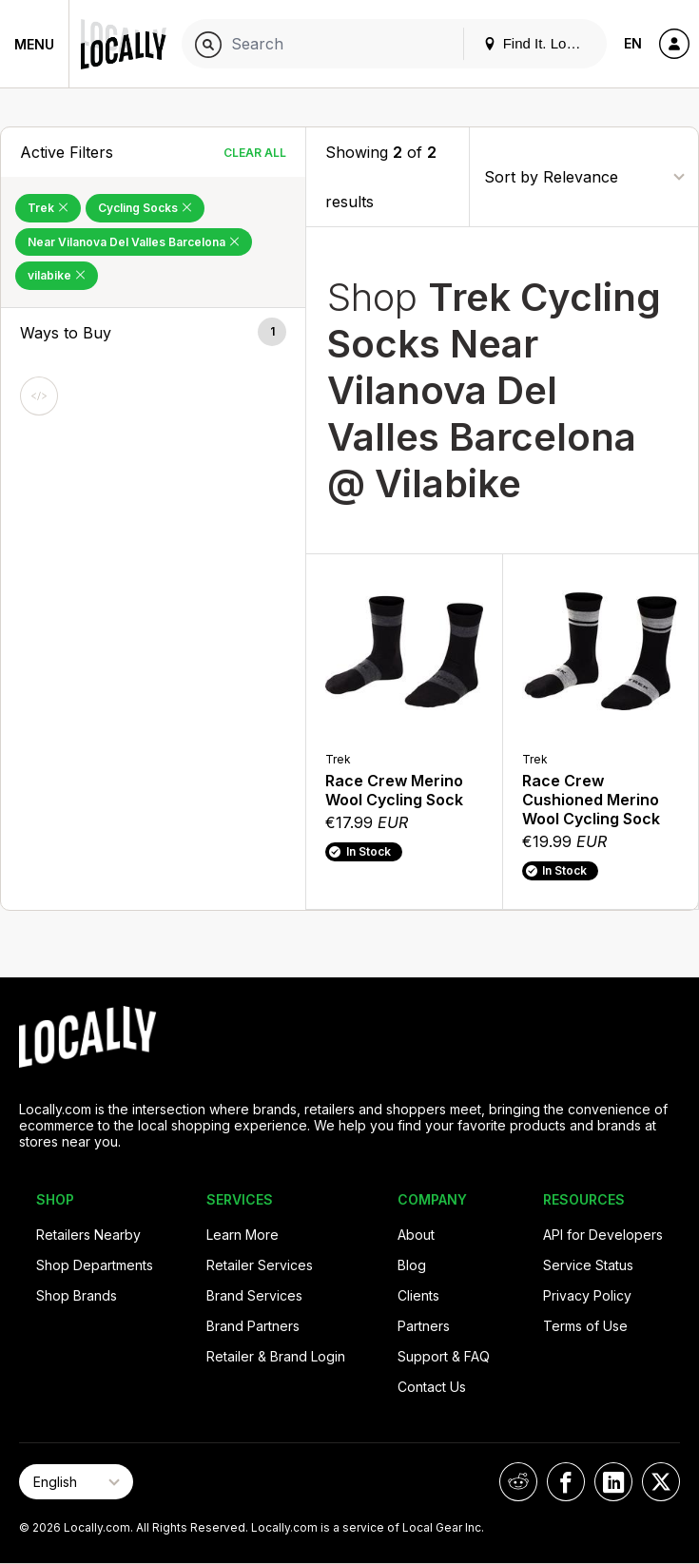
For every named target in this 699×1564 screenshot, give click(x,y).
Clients (418, 1295)
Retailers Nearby (88, 1234)
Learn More (242, 1234)
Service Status (588, 1265)
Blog (412, 1265)
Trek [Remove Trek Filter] (48, 208)
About (416, 1234)
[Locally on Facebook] (566, 1481)
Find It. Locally (539, 43)
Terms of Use (585, 1326)
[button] (153, 332)
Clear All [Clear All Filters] (254, 152)
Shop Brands (76, 1295)
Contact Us (432, 1387)
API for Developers (603, 1234)
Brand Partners (253, 1326)
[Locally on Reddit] (518, 1481)
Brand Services (254, 1295)
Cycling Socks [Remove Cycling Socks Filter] (145, 208)
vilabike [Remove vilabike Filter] (57, 275)
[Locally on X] (661, 1481)
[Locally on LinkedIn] (613, 1481)
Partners (424, 1326)
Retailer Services (259, 1265)
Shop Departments (94, 1265)
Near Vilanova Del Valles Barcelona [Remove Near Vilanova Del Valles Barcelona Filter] (134, 242)
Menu (34, 44)
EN (633, 43)
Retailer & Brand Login (275, 1356)
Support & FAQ (444, 1356)
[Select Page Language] (76, 1481)
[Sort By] (584, 176)
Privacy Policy (587, 1295)
